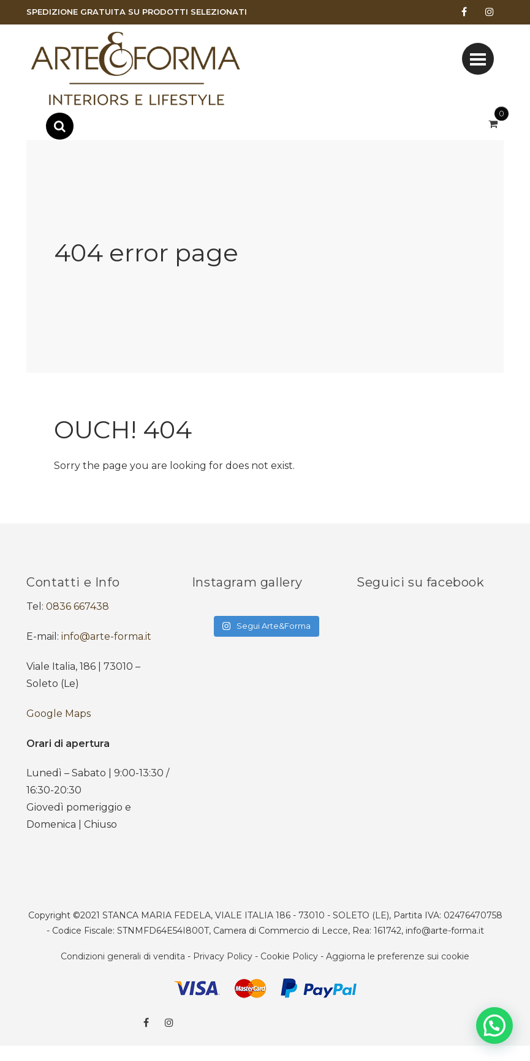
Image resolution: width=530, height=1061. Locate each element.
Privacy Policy (222, 956)
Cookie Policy (289, 956)
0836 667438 (77, 606)
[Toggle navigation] (478, 59)
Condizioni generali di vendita (123, 956)
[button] (494, 1025)
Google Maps (58, 713)
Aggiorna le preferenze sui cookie (397, 956)
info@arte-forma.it (106, 636)
